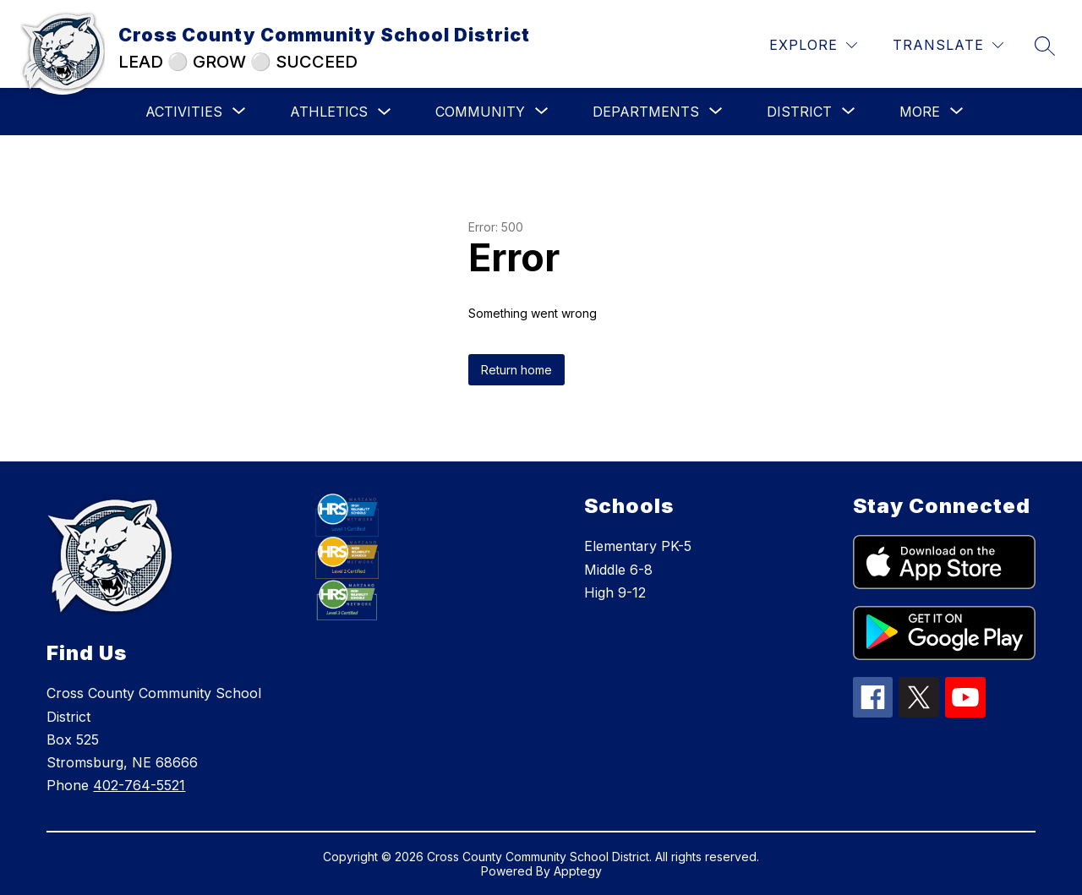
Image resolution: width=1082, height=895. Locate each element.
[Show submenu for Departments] (646, 111)
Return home (516, 370)
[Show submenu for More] (919, 111)
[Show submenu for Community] (480, 111)
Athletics (329, 111)
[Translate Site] (948, 45)
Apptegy (578, 871)
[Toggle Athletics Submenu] (384, 112)
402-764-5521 (139, 785)
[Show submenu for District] (799, 111)
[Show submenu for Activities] (183, 111)
